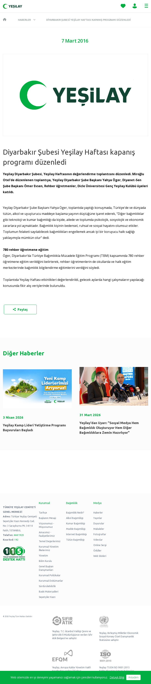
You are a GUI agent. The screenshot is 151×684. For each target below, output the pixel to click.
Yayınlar (97, 518)
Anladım (133, 677)
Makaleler (98, 529)
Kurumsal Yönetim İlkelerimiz (49, 548)
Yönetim (43, 555)
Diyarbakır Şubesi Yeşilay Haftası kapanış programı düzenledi (88, 19)
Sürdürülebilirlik (47, 586)
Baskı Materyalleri (48, 591)
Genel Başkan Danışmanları (46, 568)
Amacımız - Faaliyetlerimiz (47, 534)
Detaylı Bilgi (117, 677)
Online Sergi (100, 545)
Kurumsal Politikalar (50, 575)
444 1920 (19, 535)
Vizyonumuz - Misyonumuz (46, 525)
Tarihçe (43, 512)
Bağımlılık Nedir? (75, 512)
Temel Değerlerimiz (50, 541)
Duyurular (98, 523)
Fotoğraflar (99, 534)
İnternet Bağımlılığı (76, 534)
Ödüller (97, 550)
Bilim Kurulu (45, 561)
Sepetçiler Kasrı (47, 597)
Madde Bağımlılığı (75, 529)
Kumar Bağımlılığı (75, 523)
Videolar (98, 539)
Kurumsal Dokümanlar (51, 580)
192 (16, 539)
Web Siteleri (99, 556)
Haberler (24, 19)
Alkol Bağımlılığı (74, 518)
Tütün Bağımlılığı (75, 539)
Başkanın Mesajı (47, 518)
